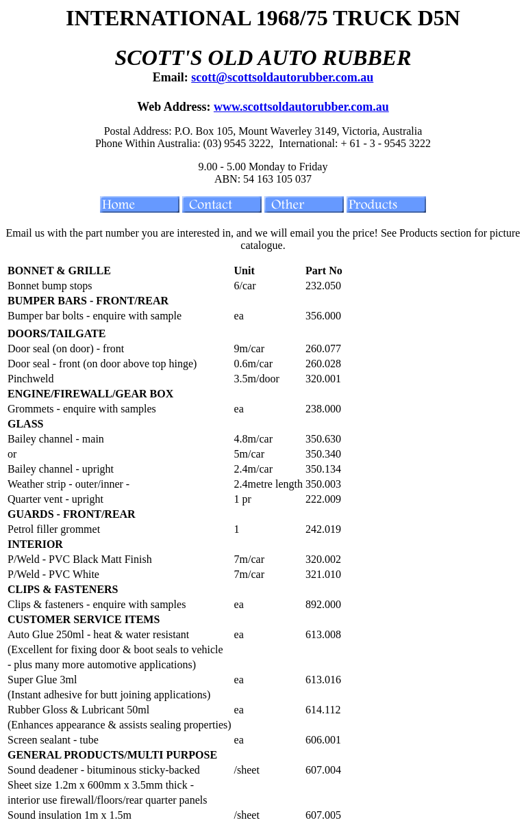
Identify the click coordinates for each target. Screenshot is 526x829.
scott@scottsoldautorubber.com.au (282, 77)
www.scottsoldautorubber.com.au (301, 107)
